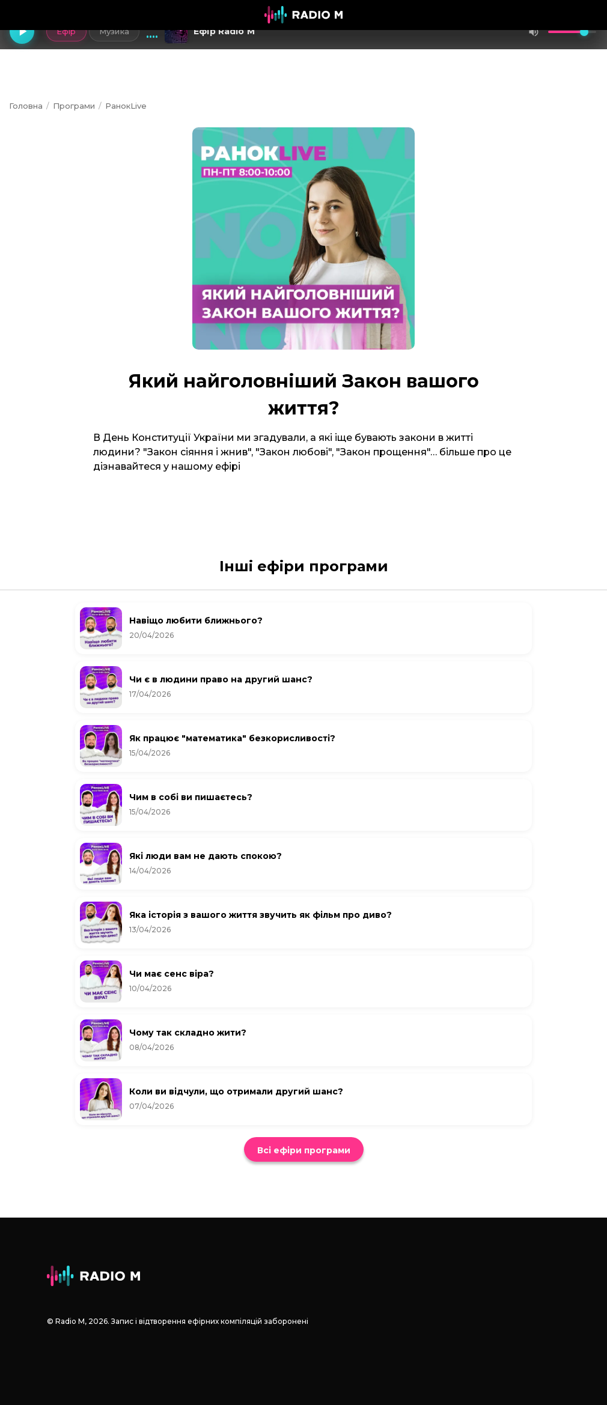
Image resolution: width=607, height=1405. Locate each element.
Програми (74, 106)
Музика (111, 31)
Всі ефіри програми (303, 1150)
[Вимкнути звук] (533, 31)
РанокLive (126, 106)
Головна (26, 106)
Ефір (63, 31)
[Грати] (23, 32)
